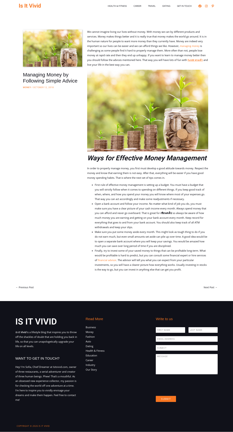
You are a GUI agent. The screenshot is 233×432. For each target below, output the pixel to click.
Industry (90, 365)
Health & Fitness (127, 5)
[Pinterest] (212, 6)
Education (91, 355)
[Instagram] (206, 6)
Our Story (91, 370)
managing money (190, 46)
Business (91, 327)
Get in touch (185, 5)
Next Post (210, 287)
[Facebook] (199, 6)
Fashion (90, 337)
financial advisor (107, 260)
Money (27, 87)
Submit (166, 399)
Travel (158, 5)
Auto (88, 341)
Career (146, 5)
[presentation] (181, 390)
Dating (170, 5)
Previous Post (25, 287)
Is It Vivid (30, 6)
